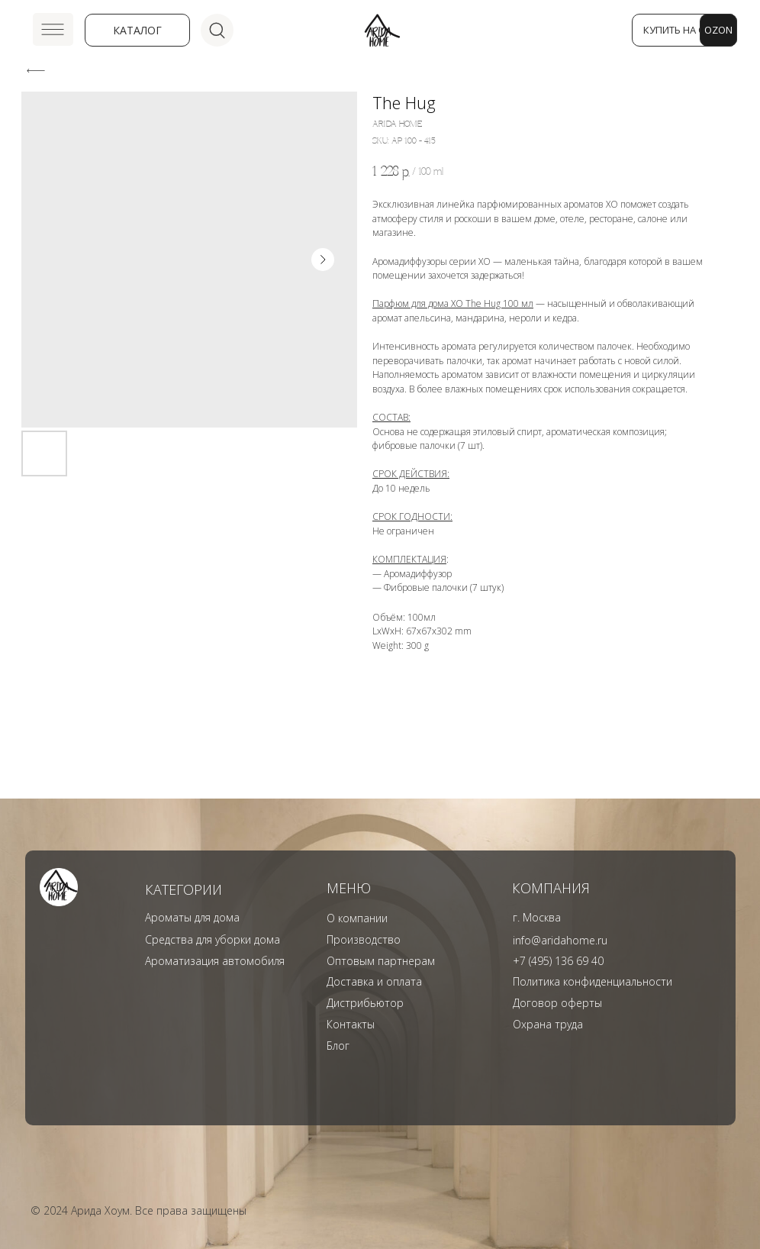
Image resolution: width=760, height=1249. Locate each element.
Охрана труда (548, 1024)
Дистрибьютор (365, 1003)
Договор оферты (557, 1003)
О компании (357, 918)
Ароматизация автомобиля (215, 961)
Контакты (351, 1024)
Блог (338, 1045)
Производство (364, 939)
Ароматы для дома (192, 917)
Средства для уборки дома (212, 939)
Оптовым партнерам (381, 961)
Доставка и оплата (374, 981)
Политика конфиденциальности (592, 981)
